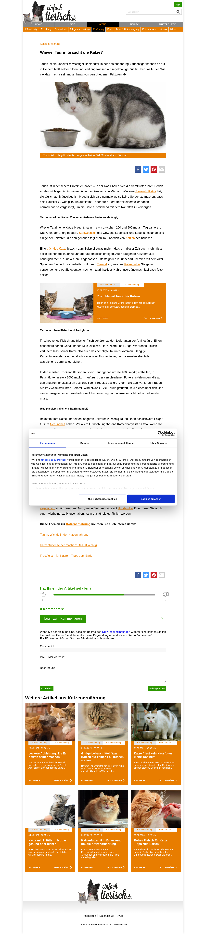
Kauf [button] (109, 29)
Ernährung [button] (98, 29)
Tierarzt (102, 264)
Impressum (89, 915)
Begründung (47, 667)
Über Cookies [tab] (159, 442)
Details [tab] (84, 442)
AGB (120, 915)
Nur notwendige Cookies (102, 498)
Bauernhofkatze (145, 191)
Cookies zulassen (151, 498)
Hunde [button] (71, 24)
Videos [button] (163, 29)
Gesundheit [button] (61, 29)
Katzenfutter (132, 264)
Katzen (130, 238)
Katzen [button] (103, 24)
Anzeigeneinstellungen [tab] (121, 442)
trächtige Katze (56, 248)
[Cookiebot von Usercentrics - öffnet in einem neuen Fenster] (160, 433)
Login (177, 4)
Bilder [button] (173, 29)
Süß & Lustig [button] (31, 29)
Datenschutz (106, 915)
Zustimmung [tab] (47, 442)
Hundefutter (125, 508)
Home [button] (38, 24)
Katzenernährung (50, 43)
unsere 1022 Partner (53, 459)
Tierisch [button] (135, 24)
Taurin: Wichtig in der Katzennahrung (64, 534)
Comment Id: (48, 646)
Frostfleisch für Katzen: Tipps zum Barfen (67, 555)
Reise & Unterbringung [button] (127, 29)
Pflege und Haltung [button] (80, 29)
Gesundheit (57, 424)
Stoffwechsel (87, 232)
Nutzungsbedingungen (116, 631)
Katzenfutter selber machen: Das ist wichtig (68, 545)
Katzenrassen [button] (149, 29)
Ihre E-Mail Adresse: (52, 657)
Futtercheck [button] (167, 24)
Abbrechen (46, 688)
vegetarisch (47, 508)
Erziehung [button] (46, 29)
